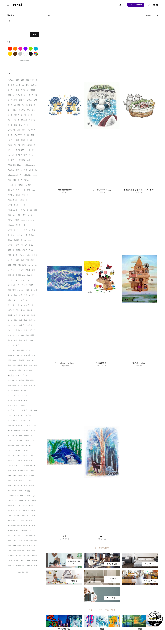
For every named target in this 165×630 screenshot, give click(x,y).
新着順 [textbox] (148, 15)
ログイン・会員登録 (136, 5)
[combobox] (152, 15)
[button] (23, 60)
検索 (34, 34)
